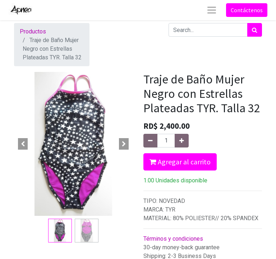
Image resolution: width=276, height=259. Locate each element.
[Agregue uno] (182, 140)
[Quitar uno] (150, 140)
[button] (23, 144)
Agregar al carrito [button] (180, 161)
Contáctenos (247, 10)
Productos (33, 31)
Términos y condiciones (173, 238)
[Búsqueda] (254, 30)
